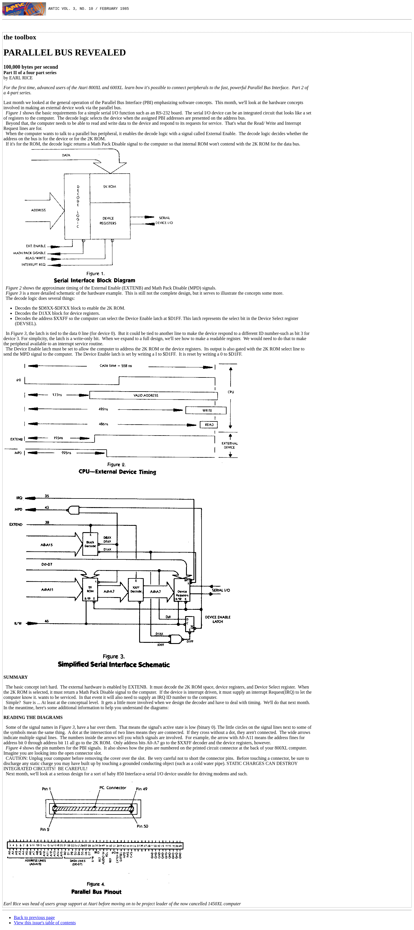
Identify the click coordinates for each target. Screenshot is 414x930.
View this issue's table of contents (45, 922)
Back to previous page (34, 917)
